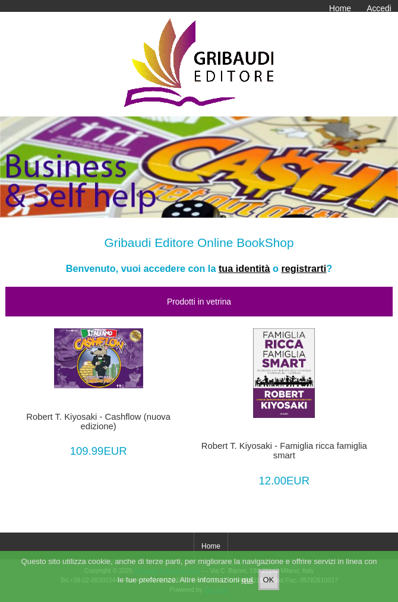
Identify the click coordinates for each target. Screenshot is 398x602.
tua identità (244, 268)
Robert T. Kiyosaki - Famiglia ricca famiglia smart (284, 450)
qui (247, 580)
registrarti (303, 268)
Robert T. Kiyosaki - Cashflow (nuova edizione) (98, 421)
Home (340, 8)
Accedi (379, 8)
